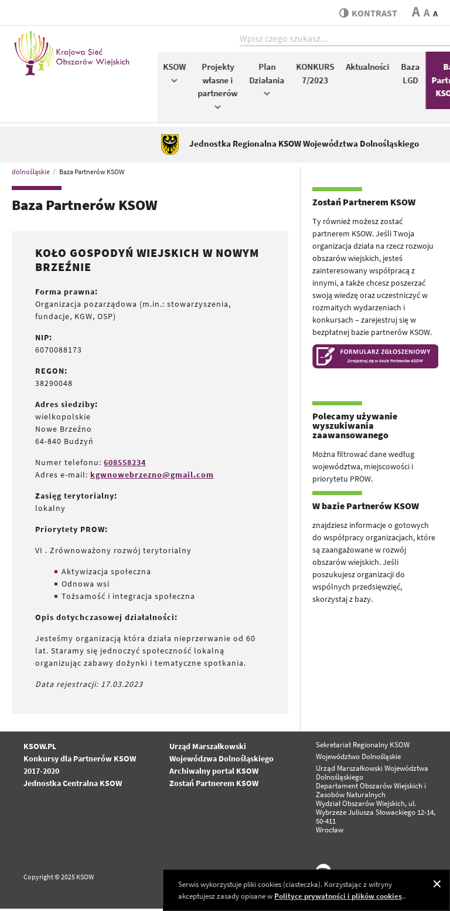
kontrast (367, 13)
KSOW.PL (39, 748)
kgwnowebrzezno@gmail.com (152, 476)
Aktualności (371, 68)
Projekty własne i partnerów (221, 87)
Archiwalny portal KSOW (213, 772)
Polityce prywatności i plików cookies (338, 896)
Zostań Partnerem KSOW (213, 785)
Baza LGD (414, 75)
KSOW (178, 74)
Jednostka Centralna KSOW (72, 785)
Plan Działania (270, 81)
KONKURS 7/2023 (319, 75)
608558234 (125, 464)
